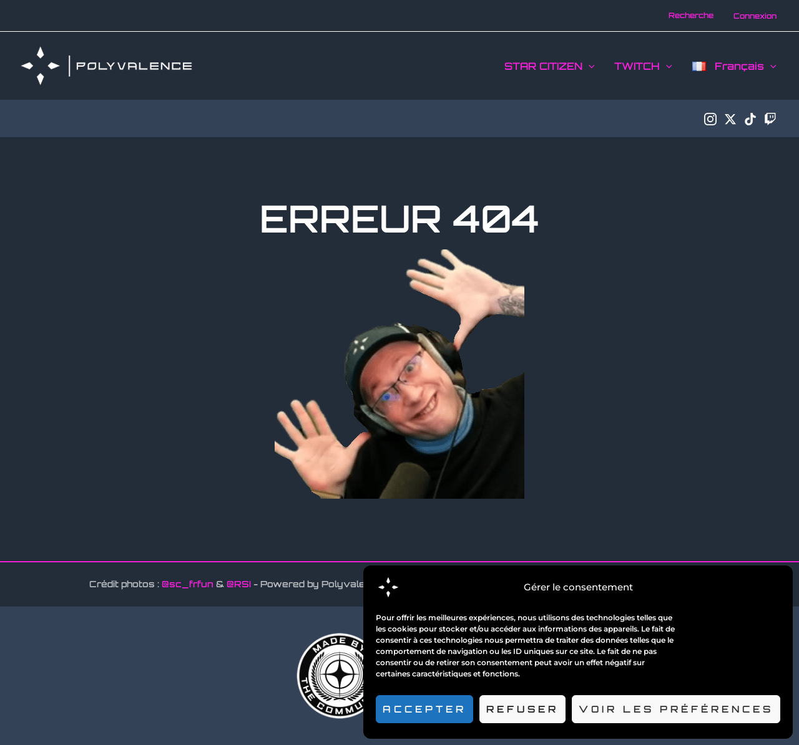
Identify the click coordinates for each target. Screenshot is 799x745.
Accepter (424, 709)
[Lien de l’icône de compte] (755, 15)
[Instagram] (710, 119)
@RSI (239, 584)
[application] (588, 66)
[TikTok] (750, 119)
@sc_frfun (187, 584)
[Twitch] (770, 119)
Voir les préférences (676, 709)
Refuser (522, 709)
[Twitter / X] (730, 119)
